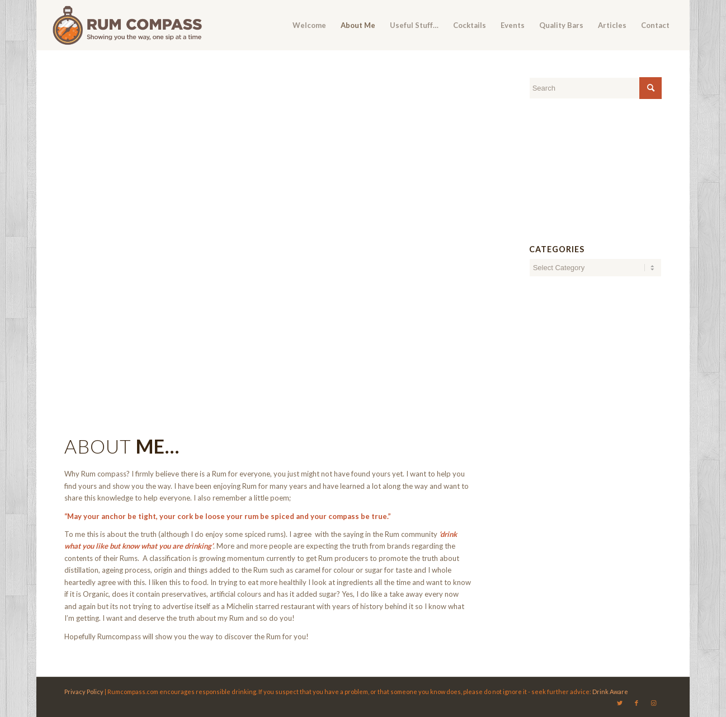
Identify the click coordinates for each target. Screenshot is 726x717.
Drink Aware (610, 691)
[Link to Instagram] (653, 703)
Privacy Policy (83, 691)
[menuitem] (309, 25)
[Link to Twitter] (619, 703)
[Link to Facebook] (636, 703)
